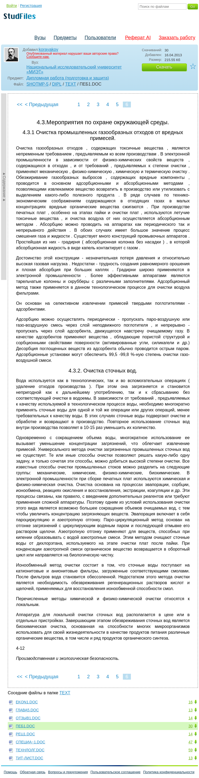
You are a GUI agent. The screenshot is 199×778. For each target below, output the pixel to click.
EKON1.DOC (27, 702)
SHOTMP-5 (37, 84)
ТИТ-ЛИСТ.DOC (29, 758)
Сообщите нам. (37, 56)
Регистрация (31, 5)
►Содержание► (4, 186)
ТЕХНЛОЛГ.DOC (30, 750)
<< (19, 104)
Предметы (65, 37)
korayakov (48, 49)
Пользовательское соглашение (116, 772)
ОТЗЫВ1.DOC (28, 718)
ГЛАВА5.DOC (27, 710)
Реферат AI (138, 37)
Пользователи (100, 37)
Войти (11, 5)
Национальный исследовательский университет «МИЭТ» (74, 69)
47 (190, 742)
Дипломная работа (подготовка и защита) (67, 78)
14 (190, 718)
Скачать (164, 67)
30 (190, 726)
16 (190, 702)
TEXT (70, 84)
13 (190, 710)
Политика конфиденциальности (168, 772)
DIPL (57, 84)
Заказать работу (177, 37)
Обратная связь (32, 772)
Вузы (40, 37)
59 (190, 750)
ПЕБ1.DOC (25, 726)
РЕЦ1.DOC (25, 734)
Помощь (10, 772)
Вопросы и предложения (68, 772)
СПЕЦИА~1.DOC (30, 742)
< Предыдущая (41, 104)
